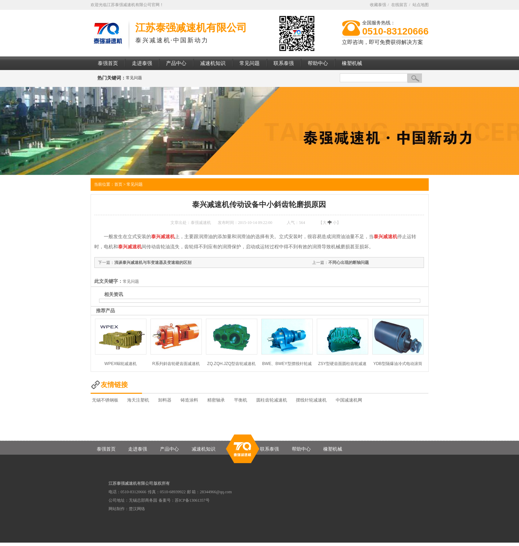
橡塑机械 (332, 449)
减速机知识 (203, 449)
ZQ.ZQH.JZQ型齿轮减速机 (231, 363)
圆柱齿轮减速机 (271, 400)
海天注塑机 (138, 400)
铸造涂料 (189, 400)
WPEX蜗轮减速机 (120, 363)
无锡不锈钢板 (105, 400)
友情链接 (114, 384)
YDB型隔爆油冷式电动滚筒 (397, 363)
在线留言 (399, 4)
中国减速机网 (349, 400)
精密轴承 (216, 400)
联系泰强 (269, 449)
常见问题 (134, 77)
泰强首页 (106, 449)
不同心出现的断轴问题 (348, 262)
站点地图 (420, 4)
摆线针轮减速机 (311, 400)
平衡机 (240, 400)
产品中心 (169, 449)
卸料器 (164, 400)
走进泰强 (137, 449)
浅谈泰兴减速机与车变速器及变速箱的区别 (152, 262)
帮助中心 (301, 449)
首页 (118, 184)
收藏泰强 (378, 4)
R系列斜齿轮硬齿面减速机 (176, 363)
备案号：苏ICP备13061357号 (184, 500)
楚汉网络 (137, 508)
